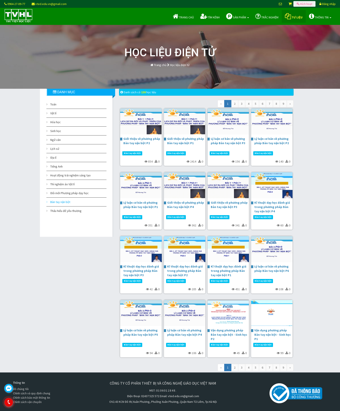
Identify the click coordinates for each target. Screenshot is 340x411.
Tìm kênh (210, 16)
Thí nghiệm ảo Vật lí (62, 184)
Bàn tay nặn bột (60, 202)
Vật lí (53, 113)
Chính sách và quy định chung (31, 393)
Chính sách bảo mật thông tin (31, 398)
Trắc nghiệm (266, 16)
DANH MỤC (64, 92)
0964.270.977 (27, 402)
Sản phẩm (237, 16)
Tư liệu (293, 16)
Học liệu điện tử (180, 65)
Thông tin (320, 16)
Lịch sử (54, 149)
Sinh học (55, 131)
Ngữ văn (55, 140)
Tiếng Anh (56, 166)
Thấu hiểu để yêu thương (66, 211)
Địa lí (53, 158)
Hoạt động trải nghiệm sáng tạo (70, 175)
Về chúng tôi (21, 389)
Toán (53, 104)
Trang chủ (183, 16)
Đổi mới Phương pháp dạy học (69, 193)
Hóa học (55, 122)
